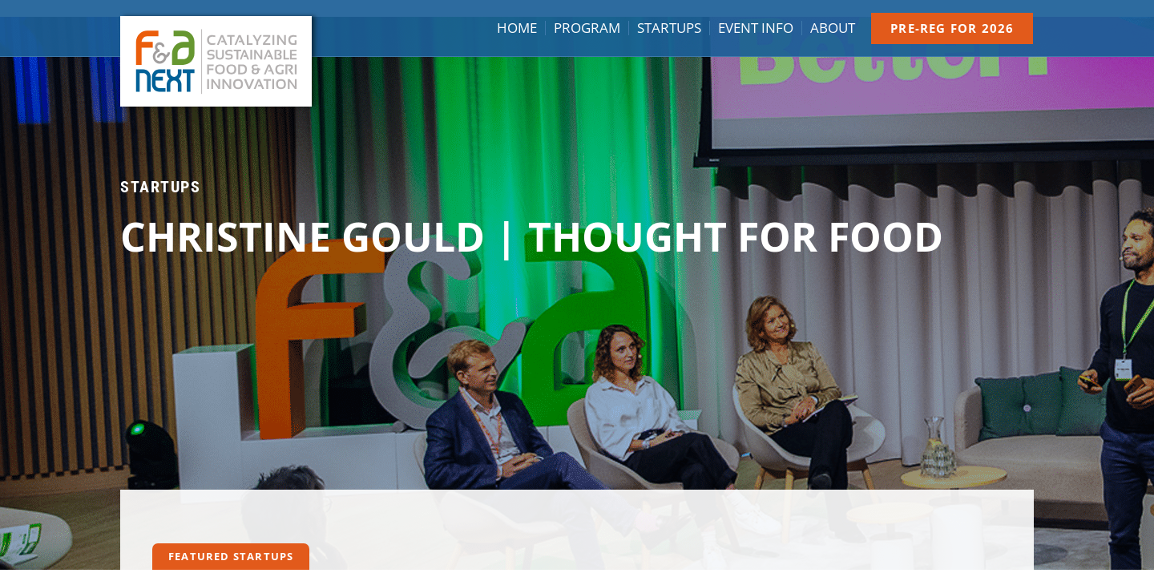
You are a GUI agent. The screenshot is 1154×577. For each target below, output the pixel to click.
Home (517, 28)
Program (587, 28)
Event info (755, 28)
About (832, 28)
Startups (669, 28)
